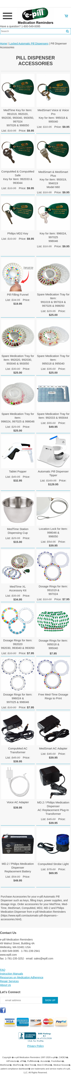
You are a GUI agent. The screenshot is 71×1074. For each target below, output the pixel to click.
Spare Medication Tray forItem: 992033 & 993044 (53, 415)
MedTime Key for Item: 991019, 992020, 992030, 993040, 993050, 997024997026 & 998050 (18, 117)
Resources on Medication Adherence (21, 977)
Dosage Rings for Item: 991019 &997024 (53, 590)
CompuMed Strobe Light (53, 864)
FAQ (2, 969)
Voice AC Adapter (18, 802)
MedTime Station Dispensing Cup (17, 530)
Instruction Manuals (11, 973)
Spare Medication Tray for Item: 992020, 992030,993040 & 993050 (18, 359)
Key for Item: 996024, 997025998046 (53, 237)
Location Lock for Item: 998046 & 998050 (53, 532)
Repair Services (9, 981)
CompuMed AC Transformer (17, 750)
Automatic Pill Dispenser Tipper (53, 473)
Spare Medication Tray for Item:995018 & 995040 (53, 359)
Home (3, 43)
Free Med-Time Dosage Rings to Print (53, 696)
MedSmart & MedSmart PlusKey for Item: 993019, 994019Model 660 (53, 179)
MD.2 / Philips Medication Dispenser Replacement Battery (18, 867)
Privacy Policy (35, 1045)
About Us (5, 985)
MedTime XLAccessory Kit (17, 588)
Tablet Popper (18, 471)
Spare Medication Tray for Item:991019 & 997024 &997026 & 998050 (53, 300)
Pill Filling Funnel (17, 294)
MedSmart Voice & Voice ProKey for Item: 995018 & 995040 (53, 115)
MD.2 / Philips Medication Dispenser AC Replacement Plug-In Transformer (53, 808)
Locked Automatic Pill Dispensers (28, 43)
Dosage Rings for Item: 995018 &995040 (53, 644)
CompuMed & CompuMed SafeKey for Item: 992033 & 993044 (17, 177)
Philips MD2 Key (17, 233)
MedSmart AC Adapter (53, 748)
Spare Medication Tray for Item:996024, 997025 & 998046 (17, 417)
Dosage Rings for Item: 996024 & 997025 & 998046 (17, 698)
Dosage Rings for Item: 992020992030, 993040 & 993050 (17, 644)
